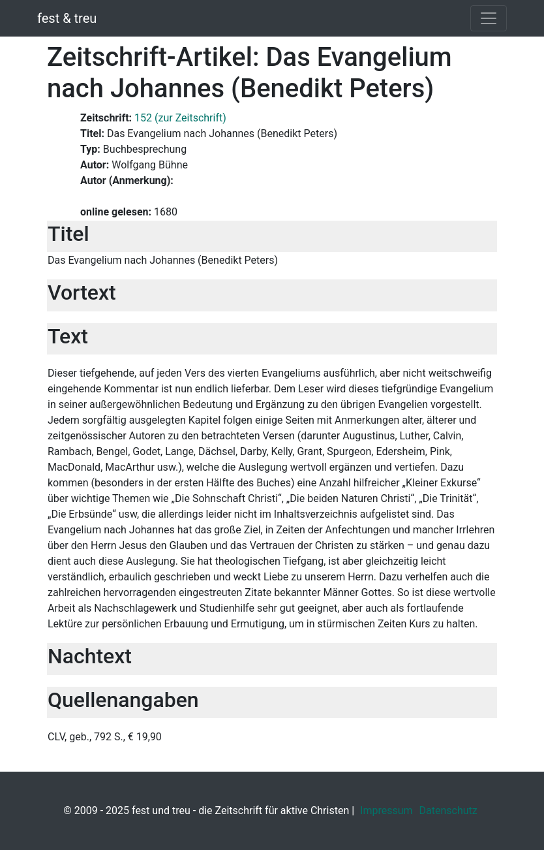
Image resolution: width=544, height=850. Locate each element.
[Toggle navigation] (488, 18)
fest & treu (67, 18)
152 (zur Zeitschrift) (180, 118)
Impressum (386, 810)
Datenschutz (448, 810)
